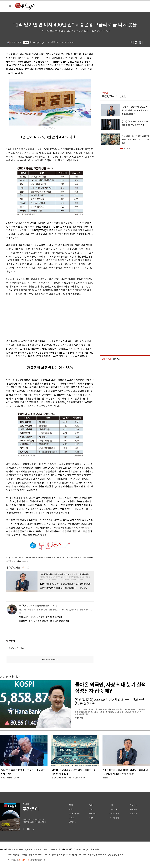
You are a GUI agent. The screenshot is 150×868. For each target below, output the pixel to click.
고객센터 (45, 850)
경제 (91, 805)
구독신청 (133, 809)
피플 (91, 818)
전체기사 (72, 822)
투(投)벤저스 (13, 567)
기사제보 (133, 805)
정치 (71, 805)
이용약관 (54, 850)
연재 (111, 805)
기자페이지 (114, 818)
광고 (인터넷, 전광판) (24, 850)
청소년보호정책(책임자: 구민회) (86, 850)
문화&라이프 (74, 813)
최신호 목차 (114, 809)
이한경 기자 (25, 605)
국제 (91, 809)
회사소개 (11, 850)
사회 (71, 809)
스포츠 (72, 818)
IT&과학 (92, 813)
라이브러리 (114, 813)
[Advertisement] (41, 317)
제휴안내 (37, 850)
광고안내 (133, 813)
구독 (26, 42)
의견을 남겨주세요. (16, 648)
